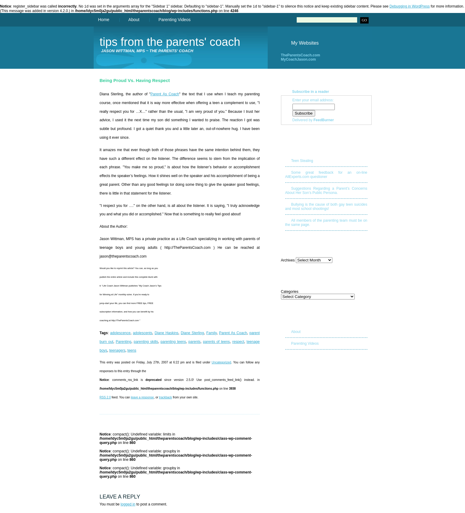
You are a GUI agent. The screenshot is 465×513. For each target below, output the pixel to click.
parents (195, 342)
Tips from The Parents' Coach (170, 42)
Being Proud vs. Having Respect (135, 81)
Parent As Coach (164, 95)
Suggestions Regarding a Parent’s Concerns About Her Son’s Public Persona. (326, 191)
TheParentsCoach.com (300, 56)
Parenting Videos (174, 20)
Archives (288, 261)
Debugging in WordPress (409, 7)
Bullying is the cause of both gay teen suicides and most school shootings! (326, 207)
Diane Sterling (192, 333)
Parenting (123, 342)
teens (132, 351)
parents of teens (216, 342)
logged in (128, 505)
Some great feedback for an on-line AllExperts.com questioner (326, 175)
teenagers (117, 351)
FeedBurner (324, 121)
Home (103, 20)
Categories (290, 292)
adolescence (120, 333)
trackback (165, 398)
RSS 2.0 (105, 398)
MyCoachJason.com (298, 60)
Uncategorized (221, 363)
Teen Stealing (302, 161)
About (134, 20)
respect (238, 342)
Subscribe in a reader (310, 92)
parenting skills (146, 342)
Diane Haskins (167, 333)
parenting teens (173, 342)
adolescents (142, 333)
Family (211, 333)
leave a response (142, 398)
